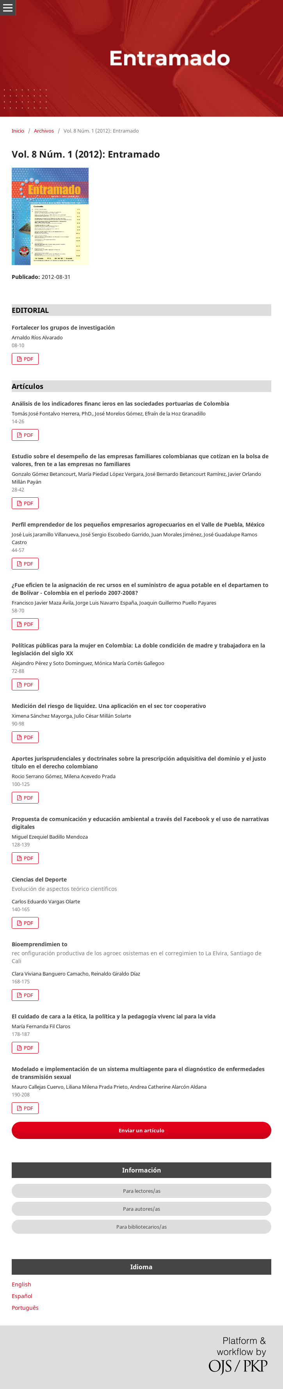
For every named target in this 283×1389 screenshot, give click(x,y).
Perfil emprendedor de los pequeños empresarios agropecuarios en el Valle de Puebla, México (138, 524)
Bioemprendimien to (141, 952)
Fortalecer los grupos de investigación (63, 327)
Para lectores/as (141, 1190)
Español (22, 1296)
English (21, 1284)
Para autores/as (141, 1208)
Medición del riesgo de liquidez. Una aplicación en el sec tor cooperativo (109, 706)
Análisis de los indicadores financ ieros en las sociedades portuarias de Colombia (120, 403)
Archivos (44, 130)
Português (25, 1307)
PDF (28, 358)
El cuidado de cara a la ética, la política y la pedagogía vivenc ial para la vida (113, 1016)
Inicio (18, 130)
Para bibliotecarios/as (141, 1226)
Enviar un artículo (141, 1130)
